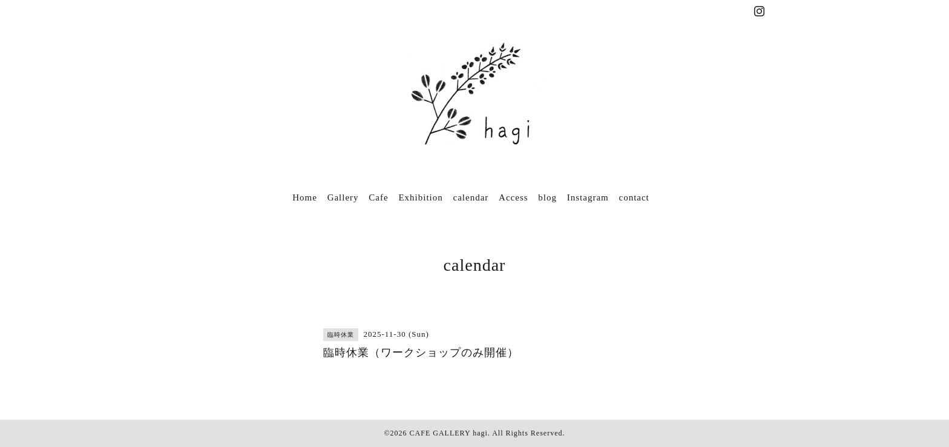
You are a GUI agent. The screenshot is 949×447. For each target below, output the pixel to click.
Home (304, 197)
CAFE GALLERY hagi (449, 433)
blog (547, 197)
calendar (471, 197)
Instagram (588, 197)
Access (513, 197)
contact (634, 197)
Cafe (378, 197)
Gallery (343, 197)
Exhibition (420, 197)
